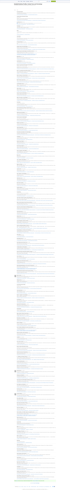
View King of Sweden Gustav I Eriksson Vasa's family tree (38, 245)
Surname (25, 486)
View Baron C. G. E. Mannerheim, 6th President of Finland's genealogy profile (25, 73)
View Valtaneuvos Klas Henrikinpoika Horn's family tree (37, 368)
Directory (22, 486)
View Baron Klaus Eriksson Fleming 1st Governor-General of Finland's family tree (45, 273)
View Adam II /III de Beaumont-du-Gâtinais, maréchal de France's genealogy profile (26, 110)
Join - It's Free (53, 1)
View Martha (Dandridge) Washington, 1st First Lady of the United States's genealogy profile (27, 268)
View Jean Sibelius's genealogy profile (21, 469)
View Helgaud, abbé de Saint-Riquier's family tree (35, 115)
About (20, 486)
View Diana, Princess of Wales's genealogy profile (22, 185)
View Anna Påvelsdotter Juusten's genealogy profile (22, 86)
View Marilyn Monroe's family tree (30, 59)
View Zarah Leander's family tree (29, 236)
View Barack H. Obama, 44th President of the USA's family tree (40, 350)
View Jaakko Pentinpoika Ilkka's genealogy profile (22, 130)
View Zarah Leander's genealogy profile (21, 236)
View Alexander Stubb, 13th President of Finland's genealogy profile (24, 20)
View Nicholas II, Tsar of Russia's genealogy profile (22, 125)
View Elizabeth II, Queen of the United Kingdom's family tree (38, 49)
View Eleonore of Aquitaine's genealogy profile (22, 325)
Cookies (38, 486)
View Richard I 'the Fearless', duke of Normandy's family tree (38, 335)
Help (50, 486)
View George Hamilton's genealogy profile (21, 311)
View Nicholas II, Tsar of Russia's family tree (33, 125)
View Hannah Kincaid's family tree (30, 373)
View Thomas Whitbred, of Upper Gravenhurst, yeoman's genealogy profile (25, 478)
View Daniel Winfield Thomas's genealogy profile (22, 240)
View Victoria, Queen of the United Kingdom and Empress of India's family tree (44, 382)
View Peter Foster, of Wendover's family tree (33, 410)
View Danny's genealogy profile (20, 34)
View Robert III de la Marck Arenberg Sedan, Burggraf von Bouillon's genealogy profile (26, 254)
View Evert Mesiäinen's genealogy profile (21, 302)
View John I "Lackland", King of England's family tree (36, 162)
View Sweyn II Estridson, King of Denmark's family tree (37, 455)
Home (19, 1)
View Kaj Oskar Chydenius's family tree (32, 190)
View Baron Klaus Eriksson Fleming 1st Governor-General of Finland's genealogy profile (26, 273)
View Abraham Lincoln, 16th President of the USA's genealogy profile (24, 263)
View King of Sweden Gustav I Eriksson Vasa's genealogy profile (24, 245)
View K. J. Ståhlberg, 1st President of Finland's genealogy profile (24, 359)
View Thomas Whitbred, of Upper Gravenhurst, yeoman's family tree (41, 478)
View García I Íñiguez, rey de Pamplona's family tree (36, 387)
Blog (44, 486)
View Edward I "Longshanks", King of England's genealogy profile (24, 297)
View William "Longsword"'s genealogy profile (22, 438)
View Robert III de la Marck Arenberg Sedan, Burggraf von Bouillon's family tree (45, 254)
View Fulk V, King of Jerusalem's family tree (33, 344)
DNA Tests (31, 1)
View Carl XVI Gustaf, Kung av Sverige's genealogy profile (23, 288)
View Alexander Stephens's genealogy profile (22, 396)
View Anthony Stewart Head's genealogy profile (22, 214)
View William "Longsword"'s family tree (31, 438)
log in (17, 480)
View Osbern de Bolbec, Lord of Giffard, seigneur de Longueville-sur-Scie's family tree (26, 415)
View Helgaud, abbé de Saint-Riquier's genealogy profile (23, 115)
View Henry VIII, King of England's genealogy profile (22, 148)
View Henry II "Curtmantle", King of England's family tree (37, 153)
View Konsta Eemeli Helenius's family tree (32, 14)
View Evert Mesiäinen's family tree (30, 302)
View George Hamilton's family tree (30, 311)
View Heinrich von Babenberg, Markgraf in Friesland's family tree (40, 228)
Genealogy (27, 1)
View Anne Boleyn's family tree (29, 139)
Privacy (29, 486)
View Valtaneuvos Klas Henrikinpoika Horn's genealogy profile (23, 368)
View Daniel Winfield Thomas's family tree (32, 240)
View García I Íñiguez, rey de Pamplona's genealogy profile (23, 387)
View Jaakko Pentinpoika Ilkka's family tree (33, 130)
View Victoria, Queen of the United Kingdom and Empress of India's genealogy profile (26, 382)
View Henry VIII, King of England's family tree (34, 148)
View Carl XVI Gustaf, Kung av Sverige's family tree (35, 288)
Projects (24, 1)
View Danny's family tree (27, 34)
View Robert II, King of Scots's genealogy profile (22, 420)
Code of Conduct (41, 486)
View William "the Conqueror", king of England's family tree (38, 100)
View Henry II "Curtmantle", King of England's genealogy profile (24, 153)
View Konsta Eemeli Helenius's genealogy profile (22, 14)
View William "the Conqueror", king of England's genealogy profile (24, 100)
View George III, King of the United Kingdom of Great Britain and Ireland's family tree (26, 54)
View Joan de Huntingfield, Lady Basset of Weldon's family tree (39, 223)
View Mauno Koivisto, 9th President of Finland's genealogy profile (24, 405)
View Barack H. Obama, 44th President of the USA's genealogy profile (24, 350)
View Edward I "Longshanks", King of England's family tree (38, 297)
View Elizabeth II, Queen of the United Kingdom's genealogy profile (24, 49)
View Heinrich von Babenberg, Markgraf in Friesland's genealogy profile (24, 228)
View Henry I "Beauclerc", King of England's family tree (37, 176)
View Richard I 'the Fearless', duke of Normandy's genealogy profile (24, 335)
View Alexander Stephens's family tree (31, 396)
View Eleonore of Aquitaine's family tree (32, 325)
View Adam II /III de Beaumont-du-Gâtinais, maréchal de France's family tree (44, 110)
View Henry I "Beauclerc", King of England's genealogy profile (23, 176)
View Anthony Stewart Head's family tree (32, 214)
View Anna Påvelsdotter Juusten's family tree (34, 86)
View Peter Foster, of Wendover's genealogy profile (22, 410)
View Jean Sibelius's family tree (29, 469)
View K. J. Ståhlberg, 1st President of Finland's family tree (38, 359)
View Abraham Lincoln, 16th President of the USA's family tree (39, 263)
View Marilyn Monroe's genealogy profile (21, 59)
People (21, 1)
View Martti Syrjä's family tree (28, 442)
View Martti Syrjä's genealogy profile (21, 442)
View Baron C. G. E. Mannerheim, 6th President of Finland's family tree (42, 73)
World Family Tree (47, 486)
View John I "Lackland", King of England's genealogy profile (23, 162)
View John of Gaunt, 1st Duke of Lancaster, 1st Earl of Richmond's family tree (44, 200)
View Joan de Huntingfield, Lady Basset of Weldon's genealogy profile (24, 223)
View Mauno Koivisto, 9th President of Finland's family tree (38, 405)
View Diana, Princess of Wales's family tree (33, 185)
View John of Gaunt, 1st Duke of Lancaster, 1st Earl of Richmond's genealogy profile (26, 200)
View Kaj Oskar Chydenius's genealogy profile (22, 190)
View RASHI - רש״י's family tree (29, 429)
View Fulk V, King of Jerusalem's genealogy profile (22, 344)
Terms (27, 486)
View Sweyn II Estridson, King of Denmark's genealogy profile (23, 455)
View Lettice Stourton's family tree (30, 460)
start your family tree (35, 480)
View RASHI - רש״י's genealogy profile (21, 429)
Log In (49, 1)
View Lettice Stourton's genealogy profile (21, 460)
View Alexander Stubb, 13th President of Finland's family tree (39, 20)
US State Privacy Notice (33, 486)
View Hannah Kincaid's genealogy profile (21, 373)
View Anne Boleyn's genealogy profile (21, 139)
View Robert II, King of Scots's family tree (32, 420)
